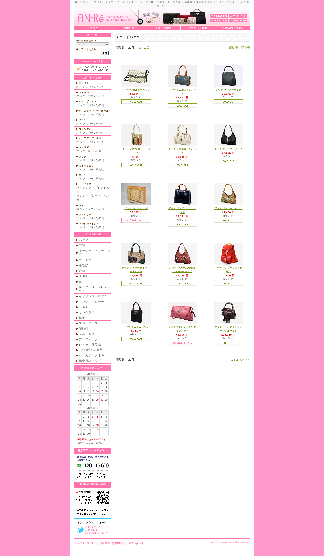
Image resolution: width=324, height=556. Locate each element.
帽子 (82, 317)
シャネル (84, 92)
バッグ (81, 86)
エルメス (84, 83)
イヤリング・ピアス (93, 296)
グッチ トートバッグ (136, 208)
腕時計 (83, 328)
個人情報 (105, 543)
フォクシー (85, 205)
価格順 (233, 47)
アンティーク (88, 339)
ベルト (83, 307)
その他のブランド (89, 224)
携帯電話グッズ (90, 360)
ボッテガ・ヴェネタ (90, 138)
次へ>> (152, 47)
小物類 (83, 265)
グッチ (82, 120)
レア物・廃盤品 (90, 344)
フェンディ (85, 129)
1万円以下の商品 (91, 350)
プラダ (82, 156)
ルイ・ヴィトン (87, 101)
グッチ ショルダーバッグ (136, 90)
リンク (94, 543)
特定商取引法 (119, 543)
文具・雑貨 (87, 334)
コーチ (82, 175)
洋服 (79, 209)
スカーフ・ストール (93, 323)
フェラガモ (85, 147)
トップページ (81, 543)
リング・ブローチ (88, 195)
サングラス (87, 312)
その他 (100, 86)
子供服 (83, 276)
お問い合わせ (135, 543)
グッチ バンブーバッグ (228, 90)
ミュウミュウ (86, 166)
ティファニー (86, 184)
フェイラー (85, 214)
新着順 (245, 47)
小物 (91, 86)
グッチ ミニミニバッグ (136, 327)
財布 (82, 245)
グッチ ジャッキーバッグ (228, 149)
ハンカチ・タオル (91, 355)
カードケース (88, 260)
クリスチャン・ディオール (94, 110)
